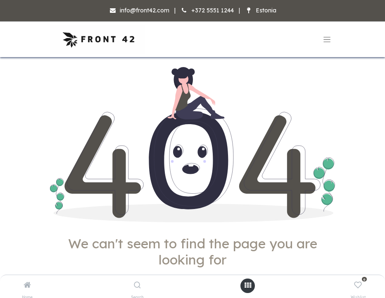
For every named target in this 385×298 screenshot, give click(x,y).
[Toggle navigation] (327, 39)
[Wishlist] (358, 286)
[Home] (27, 285)
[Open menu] (248, 286)
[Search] (137, 285)
